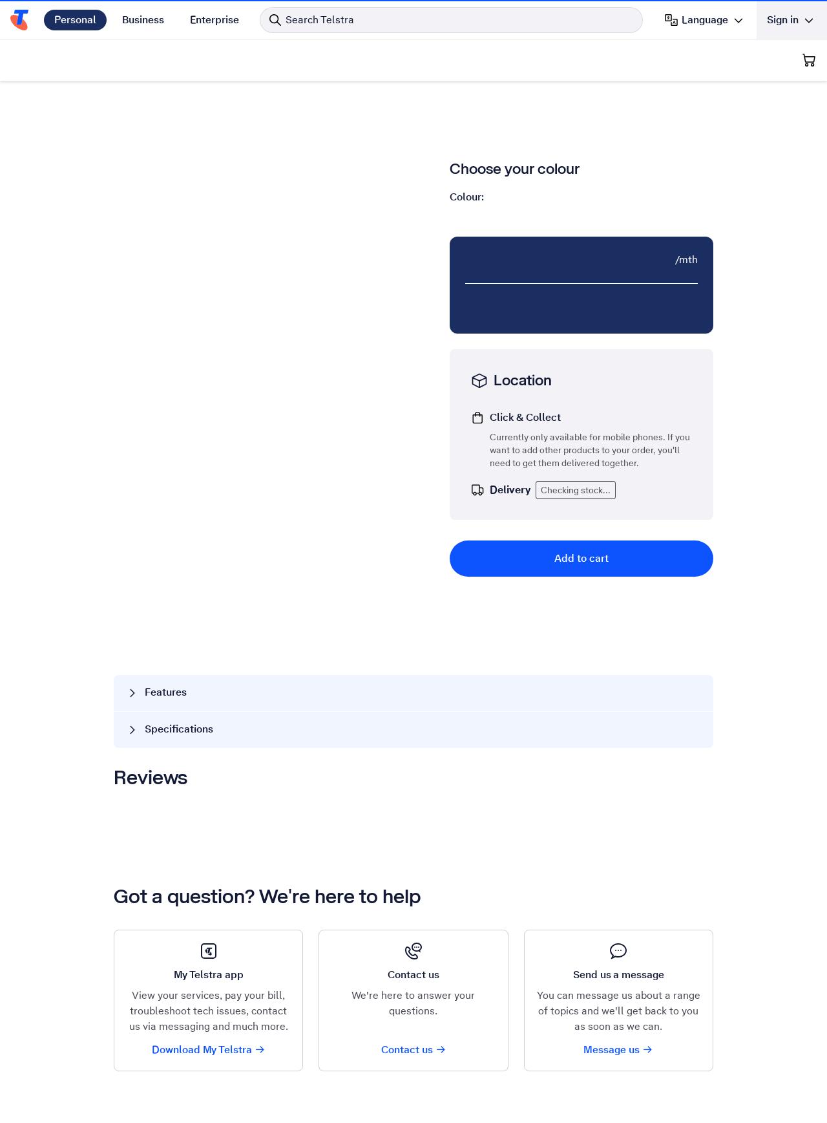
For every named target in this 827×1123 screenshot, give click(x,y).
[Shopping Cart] (808, 60)
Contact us (413, 1049)
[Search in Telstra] (451, 20)
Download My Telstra (209, 1049)
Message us (618, 1049)
